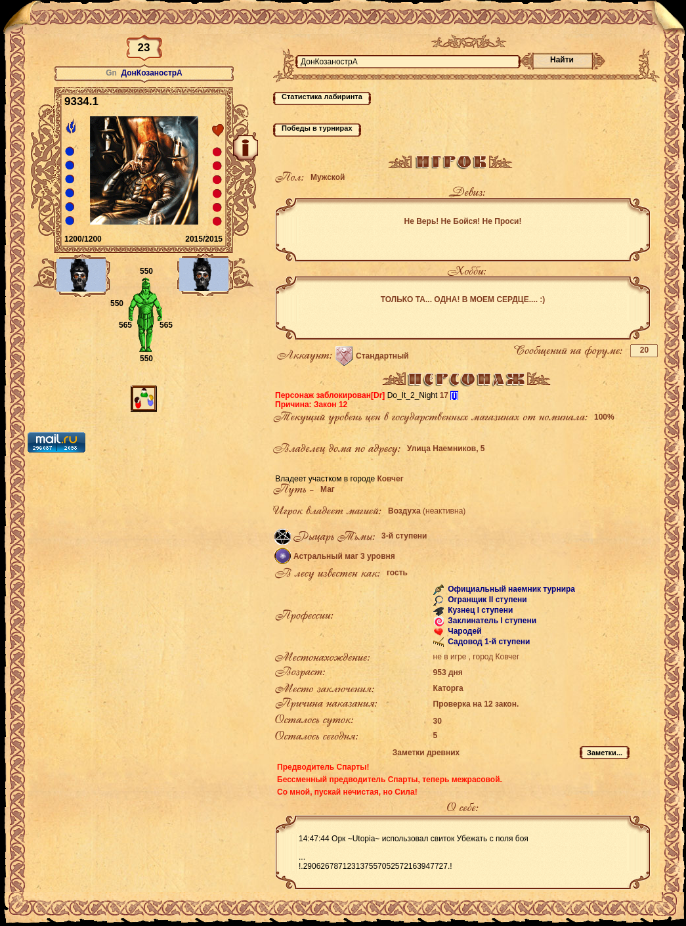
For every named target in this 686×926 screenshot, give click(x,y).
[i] (454, 395)
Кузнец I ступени (479, 610)
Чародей (464, 631)
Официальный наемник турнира (510, 589)
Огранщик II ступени (486, 599)
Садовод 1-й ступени (488, 641)
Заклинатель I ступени (491, 620)
